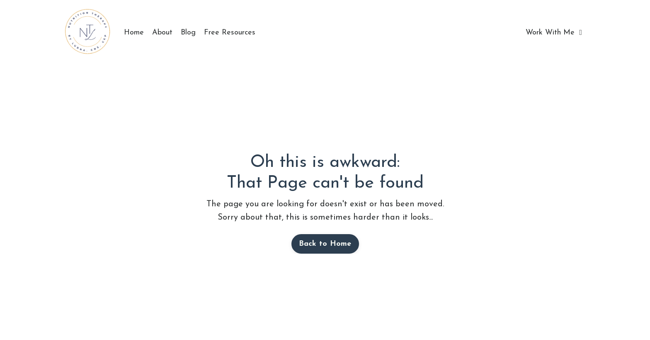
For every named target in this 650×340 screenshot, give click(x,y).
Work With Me (554, 33)
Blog (188, 33)
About (162, 33)
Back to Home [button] (325, 244)
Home (134, 33)
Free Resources (229, 33)
